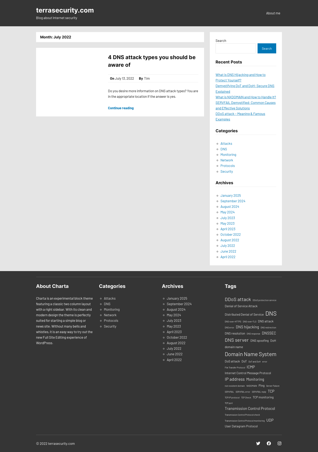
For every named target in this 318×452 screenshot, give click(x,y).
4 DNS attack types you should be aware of (152, 61)
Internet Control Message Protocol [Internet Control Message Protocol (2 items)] (248, 373)
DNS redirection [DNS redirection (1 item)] (268, 327)
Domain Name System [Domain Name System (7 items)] (250, 354)
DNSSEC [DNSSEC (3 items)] (269, 333)
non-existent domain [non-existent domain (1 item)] (235, 385)
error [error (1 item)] (264, 361)
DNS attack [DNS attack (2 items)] (266, 321)
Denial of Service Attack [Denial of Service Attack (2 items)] (241, 306)
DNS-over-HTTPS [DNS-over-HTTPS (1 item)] (233, 321)
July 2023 (227, 218)
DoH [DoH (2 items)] (273, 340)
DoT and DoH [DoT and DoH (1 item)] (255, 361)
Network (226, 160)
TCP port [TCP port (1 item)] (229, 403)
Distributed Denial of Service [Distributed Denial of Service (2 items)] (244, 314)
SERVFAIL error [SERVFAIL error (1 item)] (243, 391)
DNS (223, 149)
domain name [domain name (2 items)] (234, 347)
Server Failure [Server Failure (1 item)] (272, 385)
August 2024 (229, 206)
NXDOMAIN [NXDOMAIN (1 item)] (251, 385)
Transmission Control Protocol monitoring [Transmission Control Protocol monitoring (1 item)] (245, 420)
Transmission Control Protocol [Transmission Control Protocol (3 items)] (250, 408)
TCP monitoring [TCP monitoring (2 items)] (263, 397)
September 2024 (232, 201)
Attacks (226, 143)
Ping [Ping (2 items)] (262, 385)
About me (273, 13)
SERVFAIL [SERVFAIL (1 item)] (229, 391)
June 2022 (228, 251)
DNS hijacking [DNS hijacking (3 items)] (247, 326)
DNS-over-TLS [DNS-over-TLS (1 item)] (249, 321)
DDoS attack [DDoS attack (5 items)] (238, 299)
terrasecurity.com (65, 10)
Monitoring (228, 154)
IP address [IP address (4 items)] (235, 379)
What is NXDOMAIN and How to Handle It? (246, 97)
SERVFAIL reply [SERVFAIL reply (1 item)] (259, 391)
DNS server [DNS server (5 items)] (237, 340)
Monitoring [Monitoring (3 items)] (255, 379)
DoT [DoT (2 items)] (244, 361)
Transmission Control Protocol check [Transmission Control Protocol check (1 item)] (242, 414)
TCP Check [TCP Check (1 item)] (246, 397)
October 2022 (230, 234)
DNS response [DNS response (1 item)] (253, 333)
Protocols (227, 165)
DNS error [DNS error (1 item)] (229, 327)
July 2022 (227, 245)
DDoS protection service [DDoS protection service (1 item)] (264, 300)
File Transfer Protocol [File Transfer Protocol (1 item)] (235, 367)
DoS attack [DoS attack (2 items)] (232, 361)
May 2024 (227, 212)
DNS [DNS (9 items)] (271, 313)
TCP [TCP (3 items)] (271, 391)
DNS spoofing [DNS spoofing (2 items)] (259, 340)
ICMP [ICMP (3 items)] (251, 367)
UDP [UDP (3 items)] (270, 420)
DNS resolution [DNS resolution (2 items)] (235, 333)
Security (226, 171)
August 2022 (229, 240)
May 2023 (227, 223)
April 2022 (227, 257)
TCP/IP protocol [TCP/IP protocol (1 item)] (232, 397)
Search (221, 40)
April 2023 (227, 229)
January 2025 (230, 195)
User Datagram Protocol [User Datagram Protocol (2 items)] (241, 426)
